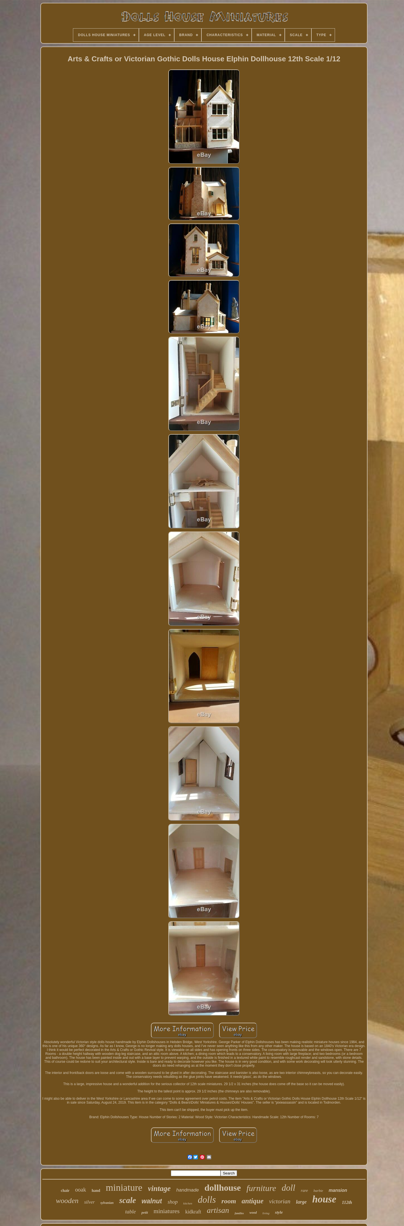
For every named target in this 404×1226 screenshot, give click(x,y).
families (239, 1213)
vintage (159, 1188)
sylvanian (107, 1203)
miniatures (166, 1211)
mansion (338, 1190)
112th (347, 1202)
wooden (67, 1201)
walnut (152, 1201)
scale (127, 1200)
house (324, 1199)
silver (89, 1202)
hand (96, 1190)
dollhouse (223, 1188)
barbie (318, 1190)
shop (172, 1202)
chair (65, 1190)
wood (253, 1213)
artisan (218, 1210)
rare (304, 1190)
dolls (207, 1200)
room (228, 1201)
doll (288, 1188)
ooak (80, 1190)
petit (144, 1212)
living (265, 1213)
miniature (124, 1187)
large (301, 1202)
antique (252, 1201)
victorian (279, 1201)
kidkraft (193, 1212)
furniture (261, 1188)
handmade (187, 1190)
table (130, 1212)
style (279, 1212)
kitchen (187, 1203)
